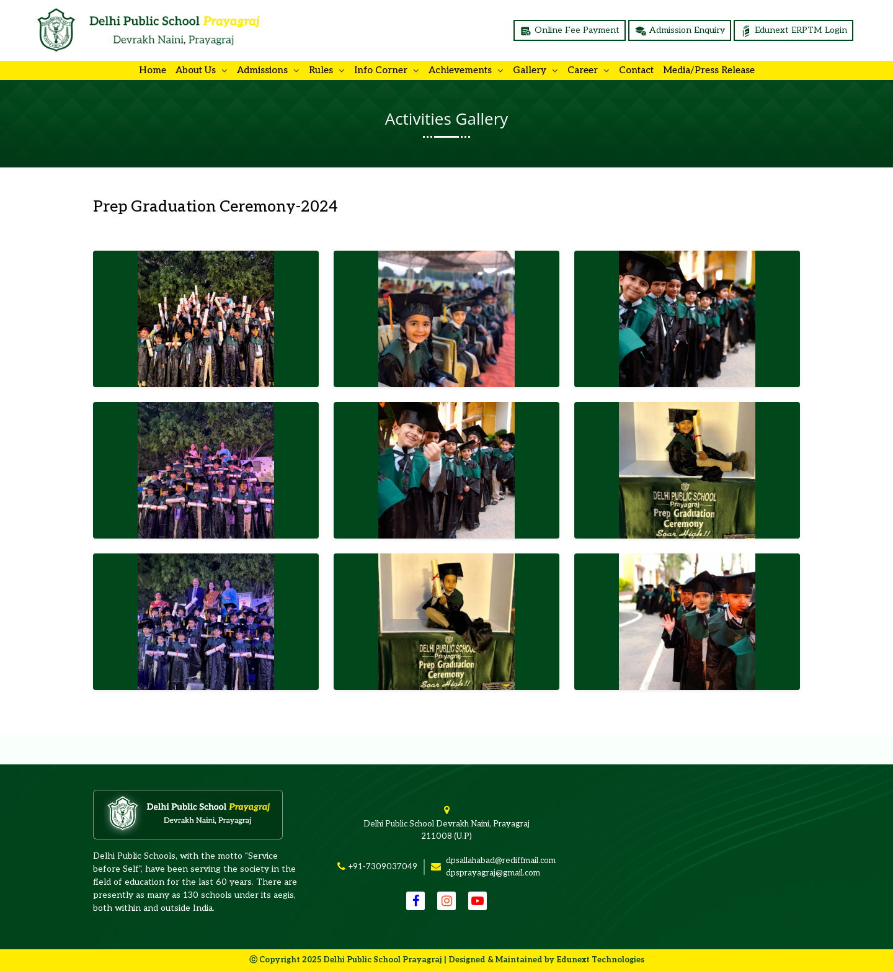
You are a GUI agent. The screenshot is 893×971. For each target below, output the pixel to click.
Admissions (263, 70)
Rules (322, 70)
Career (583, 70)
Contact (636, 70)
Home (152, 70)
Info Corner (382, 70)
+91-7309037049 (382, 867)
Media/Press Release (709, 70)
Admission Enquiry (679, 31)
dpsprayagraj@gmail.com (493, 873)
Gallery (531, 70)
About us (196, 70)
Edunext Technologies (600, 960)
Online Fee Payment (570, 31)
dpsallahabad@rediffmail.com (501, 861)
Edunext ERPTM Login (793, 31)
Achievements (461, 70)
